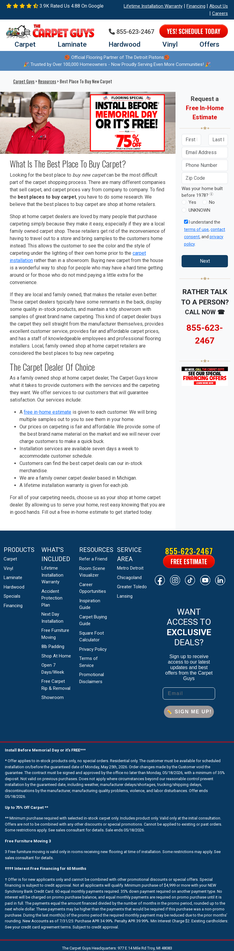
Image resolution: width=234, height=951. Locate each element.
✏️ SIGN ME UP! (189, 711)
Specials (12, 596)
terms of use (196, 229)
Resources (47, 81)
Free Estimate (189, 561)
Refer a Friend (93, 559)
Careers (220, 13)
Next (205, 261)
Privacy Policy (93, 649)
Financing (195, 6)
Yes (192, 202)
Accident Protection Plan (51, 598)
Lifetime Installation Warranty (153, 6)
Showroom (52, 697)
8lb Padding (52, 646)
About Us (218, 6)
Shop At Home (56, 656)
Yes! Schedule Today (193, 31)
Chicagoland (129, 577)
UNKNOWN (199, 210)
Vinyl (170, 44)
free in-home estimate (47, 412)
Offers (209, 44)
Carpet (25, 44)
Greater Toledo (132, 586)
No (212, 202)
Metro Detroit (130, 568)
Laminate (72, 44)
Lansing (125, 596)
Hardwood (124, 44)
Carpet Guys (23, 81)
